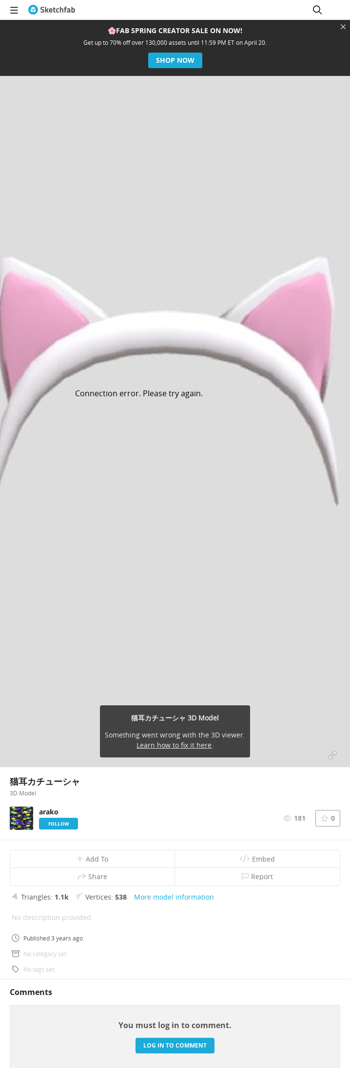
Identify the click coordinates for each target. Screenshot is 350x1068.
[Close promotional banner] (343, 27)
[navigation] (14, 9)
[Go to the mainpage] (51, 10)
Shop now (175, 60)
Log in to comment (175, 1045)
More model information (174, 897)
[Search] (317, 9)
